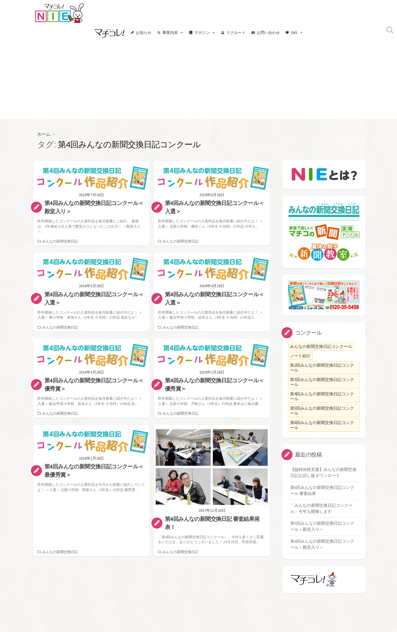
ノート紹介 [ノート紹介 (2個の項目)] (300, 355)
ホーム (43, 134)
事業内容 (172, 32)
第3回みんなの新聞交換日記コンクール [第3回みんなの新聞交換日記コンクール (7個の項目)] (322, 382)
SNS (297, 32)
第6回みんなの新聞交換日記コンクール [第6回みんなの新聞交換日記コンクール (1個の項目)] (322, 425)
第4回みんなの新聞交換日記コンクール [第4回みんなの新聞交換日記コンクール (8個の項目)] (322, 396)
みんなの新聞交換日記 (60, 241)
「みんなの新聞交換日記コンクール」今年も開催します (321, 509)
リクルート (236, 32)
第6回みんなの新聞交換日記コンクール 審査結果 (322, 491)
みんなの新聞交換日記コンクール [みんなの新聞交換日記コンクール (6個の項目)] (321, 346)
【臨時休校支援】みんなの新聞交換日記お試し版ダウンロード (323, 472)
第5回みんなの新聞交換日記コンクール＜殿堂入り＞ (322, 527)
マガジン (204, 32)
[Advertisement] (198, 80)
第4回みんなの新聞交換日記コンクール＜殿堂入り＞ (322, 545)
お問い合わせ (268, 32)
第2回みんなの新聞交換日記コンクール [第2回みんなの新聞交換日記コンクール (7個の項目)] (322, 367)
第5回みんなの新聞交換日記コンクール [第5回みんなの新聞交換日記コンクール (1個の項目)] (322, 410)
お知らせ (143, 32)
